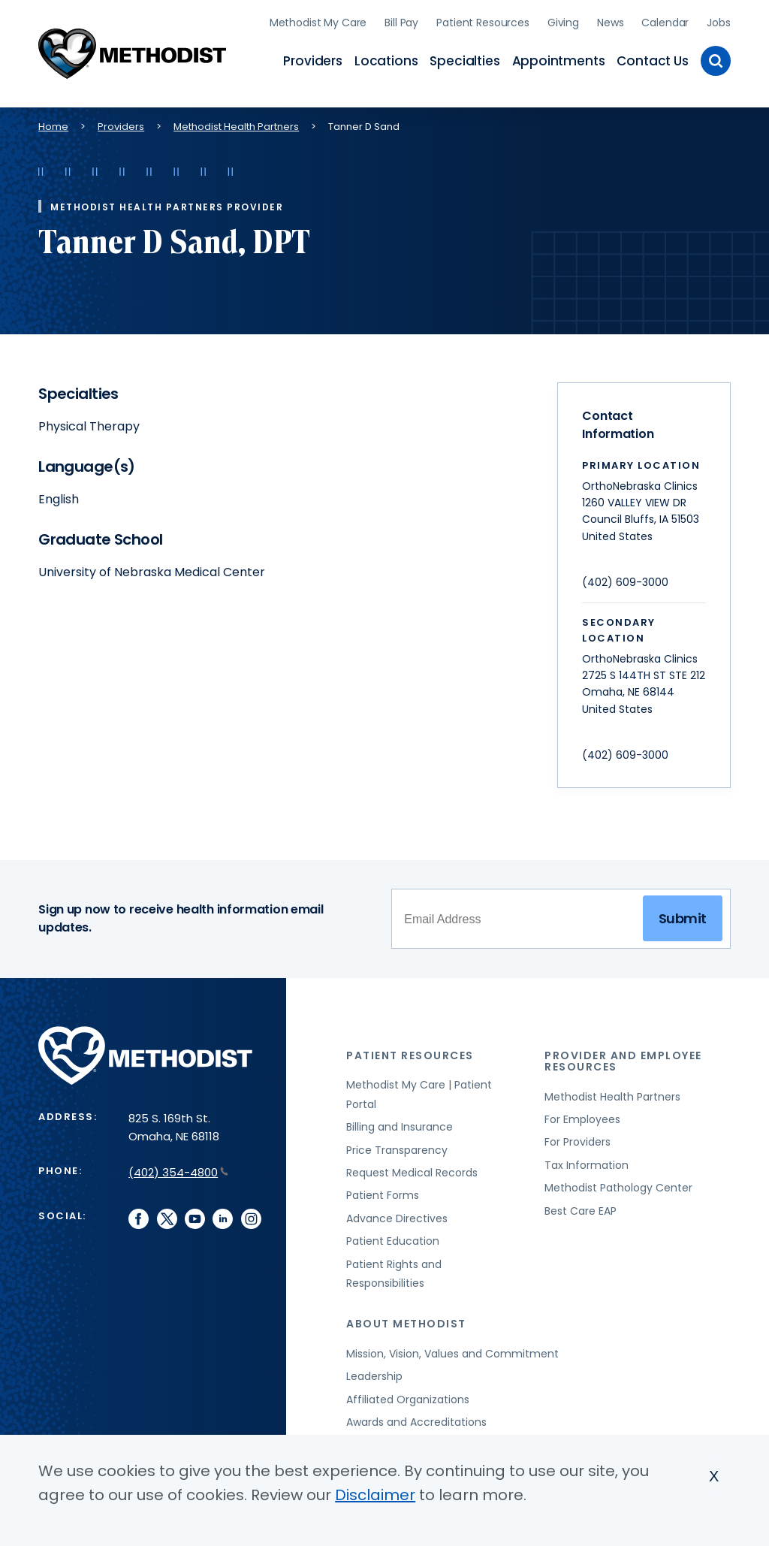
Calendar (665, 18)
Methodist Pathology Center (618, 1180)
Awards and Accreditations (416, 1415)
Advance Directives (397, 1210)
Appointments (558, 57)
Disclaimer (375, 1494)
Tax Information (586, 1158)
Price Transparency (397, 1142)
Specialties (464, 57)
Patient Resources (482, 18)
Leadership (374, 1369)
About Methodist (406, 1316)
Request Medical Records (412, 1165)
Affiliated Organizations (407, 1392)
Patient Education (392, 1234)
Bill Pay (401, 18)
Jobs (718, 18)
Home (53, 120)
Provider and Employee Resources (623, 1053)
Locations (386, 57)
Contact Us (652, 57)
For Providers (577, 1135)
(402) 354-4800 (178, 1165)
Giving (563, 18)
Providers (312, 57)
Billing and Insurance (399, 1120)
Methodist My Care (318, 18)
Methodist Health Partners (236, 120)
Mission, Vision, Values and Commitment (452, 1346)
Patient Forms (382, 1188)
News (610, 18)
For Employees (582, 1112)
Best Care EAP (580, 1203)
